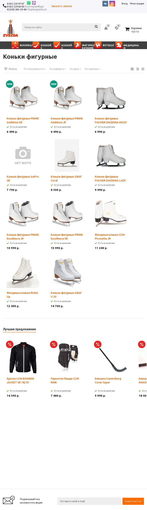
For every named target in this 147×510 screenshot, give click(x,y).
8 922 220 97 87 (15, 3)
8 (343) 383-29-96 (16, 9)
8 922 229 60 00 (15, 6)
